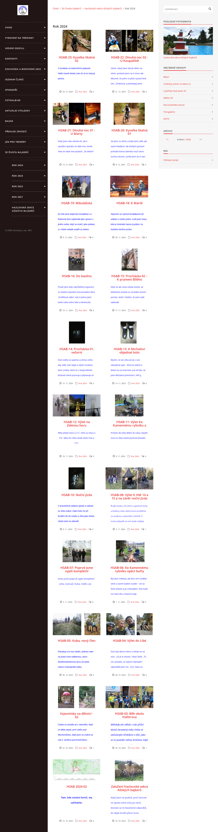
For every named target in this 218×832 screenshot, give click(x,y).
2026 (188, 139)
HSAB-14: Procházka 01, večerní (76, 350)
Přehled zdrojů (171, 160)
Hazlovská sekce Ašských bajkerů (23, 209)
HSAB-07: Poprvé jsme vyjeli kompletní (76, 569)
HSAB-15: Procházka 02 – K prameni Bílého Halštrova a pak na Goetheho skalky (129, 281)
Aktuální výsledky (17, 110)
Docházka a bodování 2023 (23, 69)
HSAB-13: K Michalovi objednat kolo (129, 350)
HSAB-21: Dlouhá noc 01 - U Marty (76, 132)
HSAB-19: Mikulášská (76, 203)
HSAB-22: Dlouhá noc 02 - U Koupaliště (129, 59)
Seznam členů (14, 79)
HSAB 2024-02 (77, 786)
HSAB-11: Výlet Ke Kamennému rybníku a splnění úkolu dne (129, 425)
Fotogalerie (169, 111)
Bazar (9, 121)
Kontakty (11, 58)
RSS (30, 230)
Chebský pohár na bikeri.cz (177, 83)
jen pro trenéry (15, 141)
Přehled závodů (16, 131)
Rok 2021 (17, 196)
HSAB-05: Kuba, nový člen (76, 640)
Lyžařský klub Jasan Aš (175, 90)
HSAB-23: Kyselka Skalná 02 (77, 59)
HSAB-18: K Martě (129, 203)
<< (167, 139)
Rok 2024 (17, 165)
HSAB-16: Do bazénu (77, 276)
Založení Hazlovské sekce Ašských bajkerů (129, 788)
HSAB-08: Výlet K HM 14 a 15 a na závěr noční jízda (129, 496)
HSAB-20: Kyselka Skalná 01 (129, 132)
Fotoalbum (12, 100)
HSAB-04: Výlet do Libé (129, 640)
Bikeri (166, 76)
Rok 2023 (17, 175)
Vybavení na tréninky (19, 37)
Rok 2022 (17, 186)
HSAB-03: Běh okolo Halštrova (129, 715)
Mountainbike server (174, 104)
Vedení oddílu (14, 48)
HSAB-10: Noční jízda (76, 495)
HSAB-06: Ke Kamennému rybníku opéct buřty (129, 569)
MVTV (166, 118)
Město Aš (168, 97)
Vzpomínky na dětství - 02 (76, 715)
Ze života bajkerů (17, 152)
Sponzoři (11, 89)
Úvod (8, 27)
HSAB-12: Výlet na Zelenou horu (77, 423)
